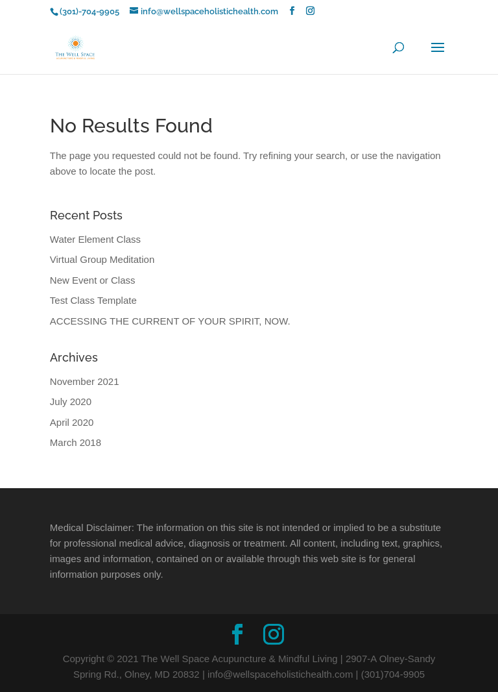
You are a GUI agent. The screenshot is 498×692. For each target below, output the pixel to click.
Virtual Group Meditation (102, 259)
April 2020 (72, 422)
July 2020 (70, 401)
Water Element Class (95, 239)
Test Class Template (93, 300)
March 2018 (75, 442)
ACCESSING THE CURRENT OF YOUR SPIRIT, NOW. (170, 321)
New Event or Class (93, 280)
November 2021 (84, 381)
